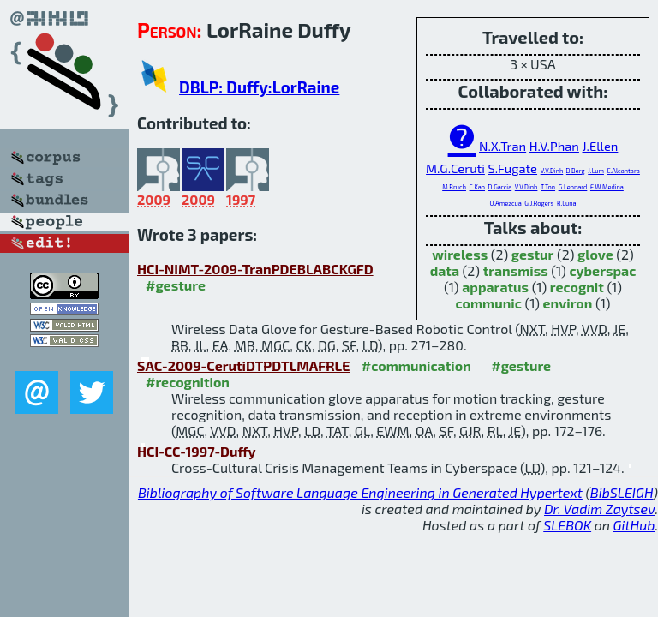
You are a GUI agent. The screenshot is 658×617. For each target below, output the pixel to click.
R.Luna (567, 203)
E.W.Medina (607, 186)
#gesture (176, 285)
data (444, 270)
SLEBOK (567, 525)
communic (489, 303)
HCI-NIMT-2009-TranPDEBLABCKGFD (255, 269)
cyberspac (602, 270)
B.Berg (575, 170)
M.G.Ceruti (455, 168)
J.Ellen (601, 145)
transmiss (515, 270)
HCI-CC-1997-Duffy (196, 451)
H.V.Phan (554, 145)
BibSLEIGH (621, 492)
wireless (460, 254)
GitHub (634, 525)
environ (568, 303)
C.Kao (478, 186)
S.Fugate (512, 168)
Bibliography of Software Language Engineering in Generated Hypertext (360, 492)
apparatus (495, 287)
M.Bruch (454, 186)
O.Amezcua (506, 203)
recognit (577, 287)
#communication (416, 365)
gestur (532, 254)
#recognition (188, 382)
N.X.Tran (502, 145)
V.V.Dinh (552, 170)
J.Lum (596, 170)
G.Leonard (573, 186)
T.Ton (548, 186)
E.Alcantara (623, 170)
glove (595, 254)
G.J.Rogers (538, 203)
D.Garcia (500, 186)
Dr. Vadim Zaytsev (599, 508)
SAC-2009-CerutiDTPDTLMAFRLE (243, 365)
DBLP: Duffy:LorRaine (259, 87)
